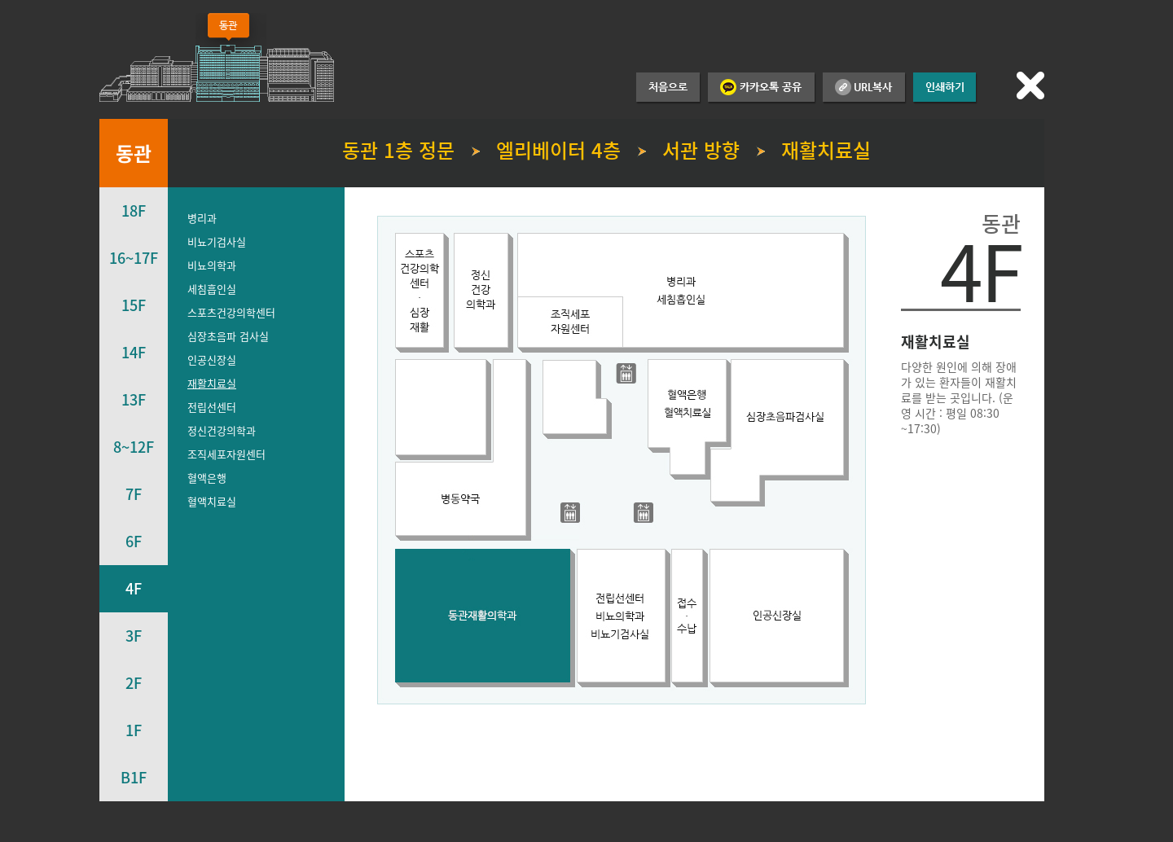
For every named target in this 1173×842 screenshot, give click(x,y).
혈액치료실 (211, 501)
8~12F (133, 447)
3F (133, 636)
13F (133, 399)
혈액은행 (206, 477)
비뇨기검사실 (216, 241)
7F (133, 494)
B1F (134, 777)
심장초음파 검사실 (228, 336)
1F (133, 730)
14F (133, 352)
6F (133, 541)
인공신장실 (211, 359)
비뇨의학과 (211, 265)
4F (133, 588)
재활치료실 (211, 383)
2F (133, 683)
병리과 (202, 218)
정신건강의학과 (221, 430)
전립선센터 (211, 407)
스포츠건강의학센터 (231, 312)
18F (133, 210)
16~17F (133, 258)
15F (133, 305)
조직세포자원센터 (226, 454)
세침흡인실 (211, 289)
